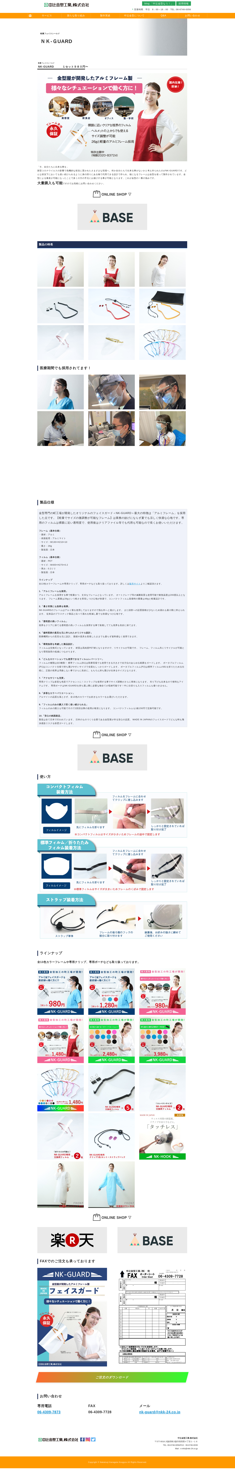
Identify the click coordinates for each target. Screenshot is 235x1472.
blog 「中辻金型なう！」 (158, 3)
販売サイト (135, 584)
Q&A (163, 15)
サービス (47, 15)
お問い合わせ (192, 15)
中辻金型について (134, 15)
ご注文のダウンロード (112, 1377)
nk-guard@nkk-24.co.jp (159, 1412)
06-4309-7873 (49, 1412)
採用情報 (183, 3)
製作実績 (105, 15)
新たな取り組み (76, 15)
